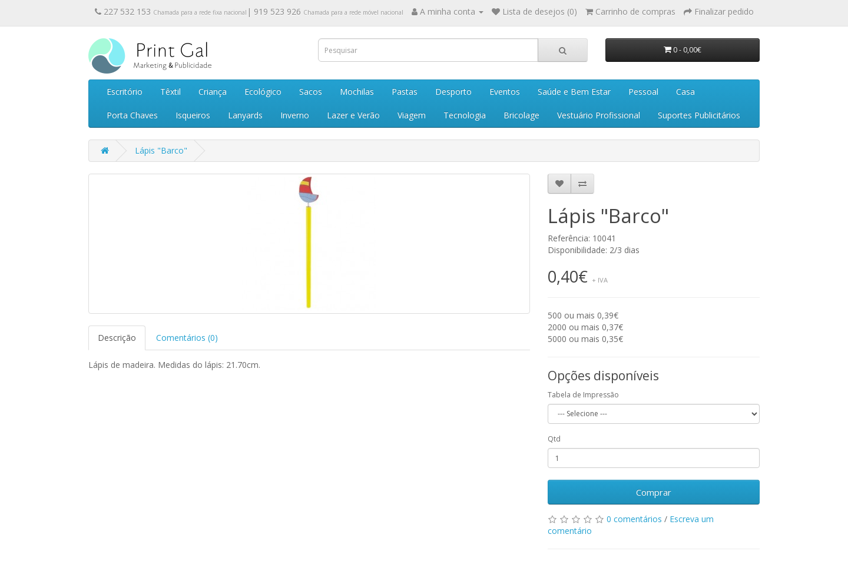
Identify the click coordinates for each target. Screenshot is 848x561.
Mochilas (357, 91)
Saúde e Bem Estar (574, 91)
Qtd (554, 439)
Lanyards (245, 115)
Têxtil (170, 91)
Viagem (412, 115)
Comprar (653, 492)
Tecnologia (464, 115)
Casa (685, 91)
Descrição (117, 337)
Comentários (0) (187, 337)
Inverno (294, 115)
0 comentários (634, 519)
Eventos (504, 91)
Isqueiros (192, 115)
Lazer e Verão (353, 115)
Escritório (125, 91)
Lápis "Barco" (161, 150)
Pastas (405, 91)
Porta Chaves (132, 115)
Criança (212, 91)
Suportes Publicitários (699, 115)
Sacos (310, 91)
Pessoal (643, 91)
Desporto (453, 91)
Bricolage (521, 115)
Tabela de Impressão (583, 395)
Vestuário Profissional (598, 115)
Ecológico (262, 91)
